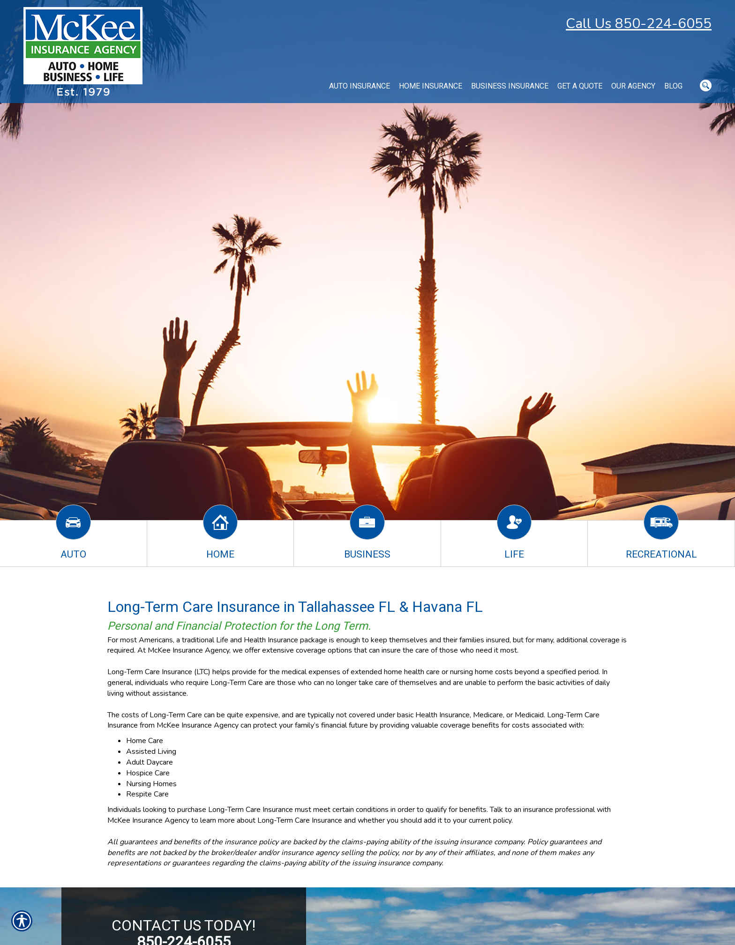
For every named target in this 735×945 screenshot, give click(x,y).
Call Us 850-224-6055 (639, 23)
